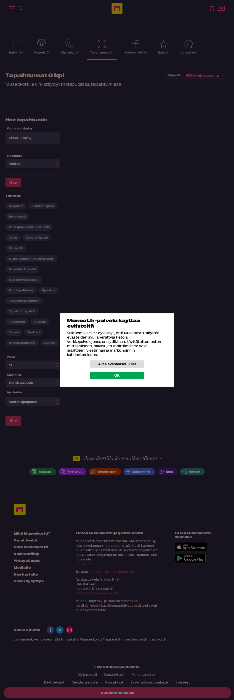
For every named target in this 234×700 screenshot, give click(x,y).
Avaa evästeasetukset (117, 364)
